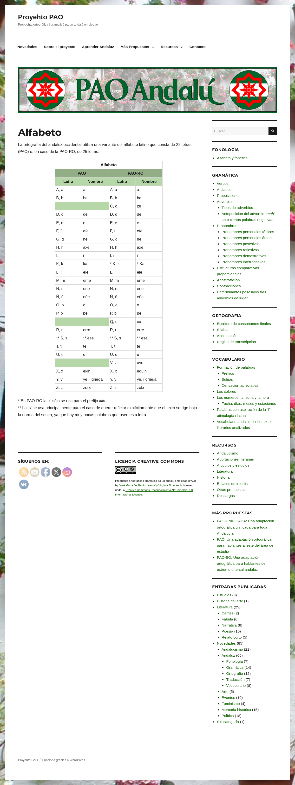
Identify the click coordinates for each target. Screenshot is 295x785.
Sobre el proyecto (59, 47)
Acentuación (227, 336)
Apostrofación (228, 280)
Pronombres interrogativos (243, 262)
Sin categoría (228, 722)
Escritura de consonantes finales (244, 324)
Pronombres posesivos (241, 244)
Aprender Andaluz (98, 47)
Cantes (227, 613)
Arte (225, 691)
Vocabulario (236, 685)
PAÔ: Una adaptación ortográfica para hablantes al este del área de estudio (245, 545)
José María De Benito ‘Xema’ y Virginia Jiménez (149, 485)
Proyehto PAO (40, 17)
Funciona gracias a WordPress (63, 760)
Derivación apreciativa (240, 385)
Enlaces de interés (232, 484)
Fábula (227, 619)
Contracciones (229, 286)
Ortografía (234, 673)
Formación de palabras (236, 367)
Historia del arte (230, 601)
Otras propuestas (231, 490)
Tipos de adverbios (237, 208)
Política (228, 716)
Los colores (226, 391)
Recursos (169, 47)
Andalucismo (227, 453)
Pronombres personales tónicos (248, 232)
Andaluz (228, 655)
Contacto (198, 47)
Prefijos (228, 373)
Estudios (224, 595)
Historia (223, 477)
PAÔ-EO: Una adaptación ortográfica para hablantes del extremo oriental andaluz (241, 563)
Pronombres (227, 226)
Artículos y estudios (233, 465)
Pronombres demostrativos (244, 256)
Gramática (234, 667)
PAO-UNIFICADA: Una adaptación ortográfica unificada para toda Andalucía (245, 527)
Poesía (227, 631)
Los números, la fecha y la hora (243, 397)
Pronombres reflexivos (240, 250)
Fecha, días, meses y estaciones (249, 403)
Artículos (224, 189)
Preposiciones (228, 195)
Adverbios (225, 202)
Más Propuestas (134, 47)
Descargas (226, 496)
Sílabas (223, 330)
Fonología (234, 661)
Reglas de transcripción (236, 342)
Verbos (223, 183)
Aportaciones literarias (235, 459)
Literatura (225, 471)
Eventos (228, 697)
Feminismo (231, 704)
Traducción (235, 679)
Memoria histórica (236, 710)
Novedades (27, 47)
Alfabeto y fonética (232, 158)
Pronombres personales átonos (247, 238)
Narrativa (229, 625)
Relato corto (232, 637)
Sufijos (227, 379)
